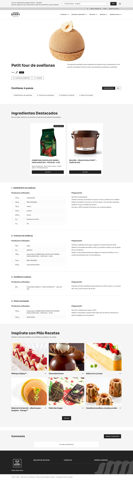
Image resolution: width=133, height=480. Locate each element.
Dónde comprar (101, 460)
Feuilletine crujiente (67, 95)
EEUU (118, 88)
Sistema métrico (108, 88)
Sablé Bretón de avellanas (23, 95)
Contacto (68, 460)
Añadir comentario (112, 436)
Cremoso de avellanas (46, 95)
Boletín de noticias (41, 460)
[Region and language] (86, 3)
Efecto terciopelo (87, 95)
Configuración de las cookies (64, 477)
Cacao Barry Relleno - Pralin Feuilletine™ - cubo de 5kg (44, 288)
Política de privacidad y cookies (45, 477)
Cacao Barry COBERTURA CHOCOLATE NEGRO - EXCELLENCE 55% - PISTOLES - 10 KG (43, 255)
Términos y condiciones (28, 477)
